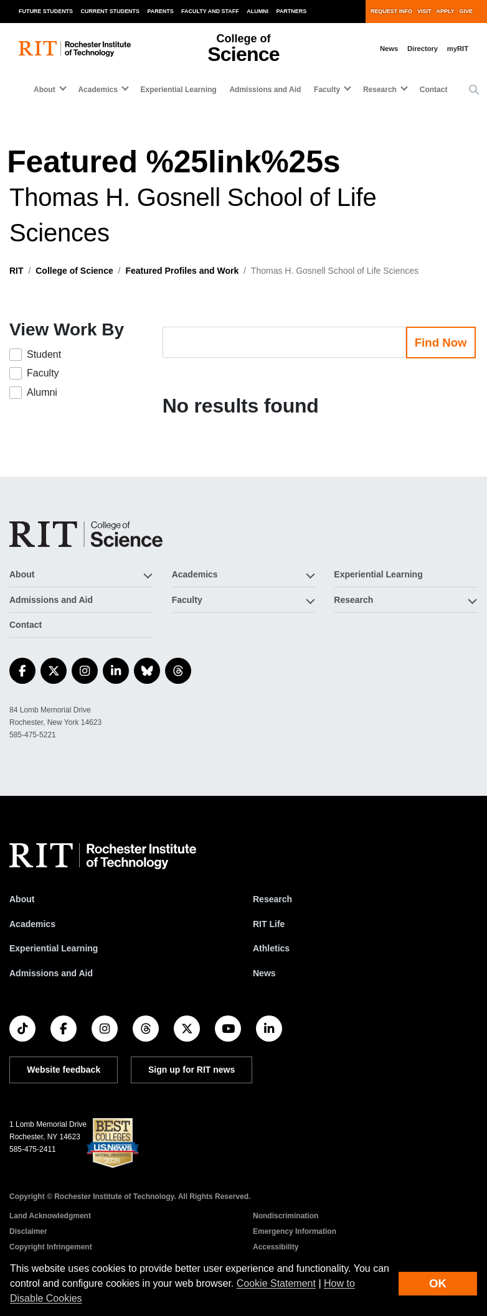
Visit (424, 11)
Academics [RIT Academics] (32, 924)
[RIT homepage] (75, 48)
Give (466, 11)
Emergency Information (294, 1231)
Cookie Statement (276, 1283)
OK (438, 1283)
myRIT (457, 48)
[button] (474, 90)
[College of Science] (86, 534)
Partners (292, 11)
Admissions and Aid (265, 89)
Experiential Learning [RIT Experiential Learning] (53, 948)
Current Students (110, 11)
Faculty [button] (327, 89)
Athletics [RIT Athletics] (271, 948)
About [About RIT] (21, 899)
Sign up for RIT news (191, 1070)
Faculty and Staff (210, 11)
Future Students (46, 11)
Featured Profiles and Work (182, 271)
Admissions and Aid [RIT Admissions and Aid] (51, 973)
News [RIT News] (264, 973)
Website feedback (63, 1070)
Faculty (43, 373)
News (389, 48)
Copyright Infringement (50, 1247)
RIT (16, 271)
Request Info (391, 11)
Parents (161, 11)
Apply (446, 11)
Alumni (257, 11)
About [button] (44, 89)
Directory (422, 48)
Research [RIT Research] (272, 899)
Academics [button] (97, 89)
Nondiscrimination (285, 1215)
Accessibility (275, 1247)
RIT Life (269, 924)
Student (44, 354)
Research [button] (380, 89)
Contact (434, 89)
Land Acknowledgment (50, 1215)
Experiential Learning (179, 89)
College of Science (74, 271)
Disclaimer (28, 1231)
